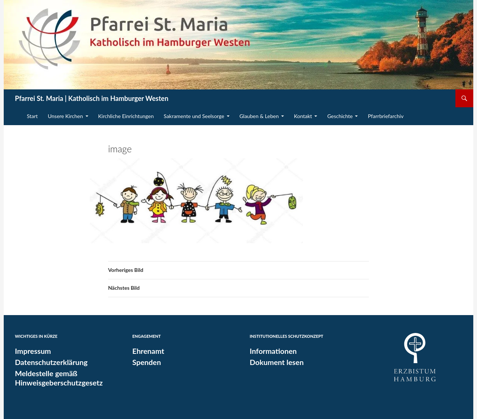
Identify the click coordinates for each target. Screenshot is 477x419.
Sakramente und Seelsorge (194, 116)
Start (32, 116)
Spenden (145, 362)
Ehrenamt (146, 351)
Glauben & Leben (259, 116)
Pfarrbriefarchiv (386, 116)
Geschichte (340, 116)
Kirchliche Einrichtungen (126, 116)
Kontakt (303, 116)
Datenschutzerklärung (48, 362)
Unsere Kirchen (65, 116)
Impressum (31, 351)
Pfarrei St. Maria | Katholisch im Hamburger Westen (91, 98)
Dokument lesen (274, 362)
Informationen (271, 351)
